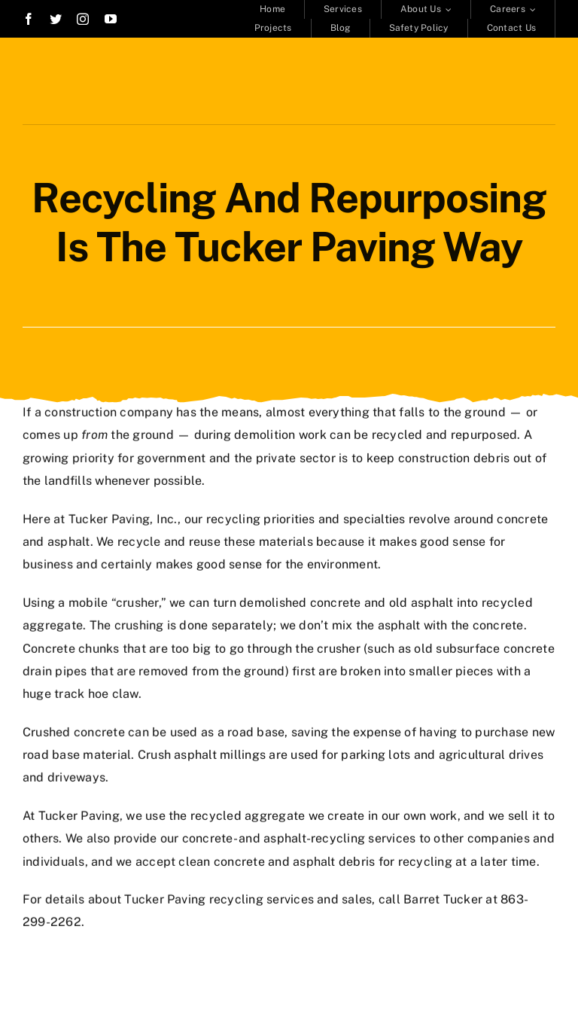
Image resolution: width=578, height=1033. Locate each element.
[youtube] (111, 19)
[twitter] (56, 19)
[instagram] (83, 19)
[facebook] (29, 19)
